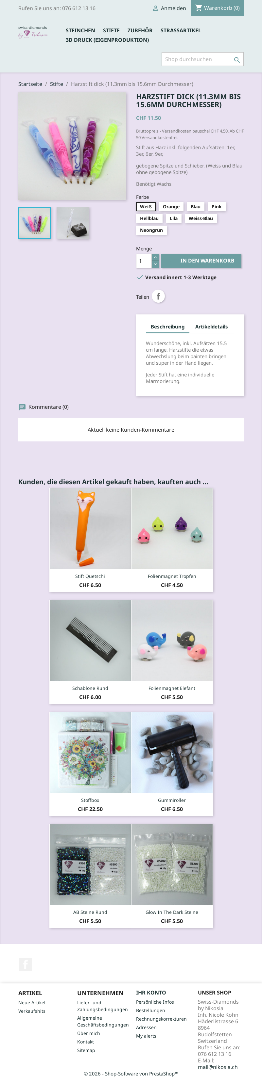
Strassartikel (181, 30)
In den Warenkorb (201, 261)
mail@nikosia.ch (218, 1067)
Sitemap (86, 1050)
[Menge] (144, 261)
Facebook (25, 964)
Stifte (111, 30)
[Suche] (203, 59)
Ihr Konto (151, 992)
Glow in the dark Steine (172, 912)
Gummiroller (172, 800)
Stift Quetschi (90, 576)
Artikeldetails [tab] (211, 326)
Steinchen (80, 30)
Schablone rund (90, 688)
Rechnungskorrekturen (161, 1019)
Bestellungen (150, 1010)
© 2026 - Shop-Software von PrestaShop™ (131, 1073)
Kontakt (85, 1042)
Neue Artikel (31, 1002)
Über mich (88, 1033)
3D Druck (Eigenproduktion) (107, 39)
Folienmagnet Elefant (171, 688)
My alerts (146, 1036)
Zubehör (140, 30)
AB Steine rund (90, 912)
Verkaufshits (31, 1011)
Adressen (146, 1027)
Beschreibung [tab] (167, 326)
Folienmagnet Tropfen (172, 576)
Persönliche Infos (155, 1002)
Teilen (158, 296)
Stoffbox (90, 800)
